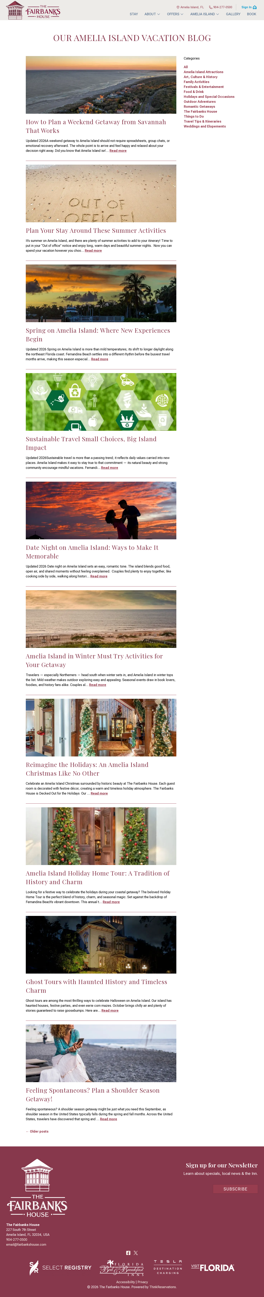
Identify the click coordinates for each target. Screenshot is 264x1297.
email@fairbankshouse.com (26, 1245)
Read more (118, 151)
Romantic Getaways (199, 107)
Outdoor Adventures (200, 102)
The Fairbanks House (200, 112)
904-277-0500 (220, 7)
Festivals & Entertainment (204, 87)
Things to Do (194, 116)
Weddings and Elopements (205, 126)
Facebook (128, 1253)
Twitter (136, 1253)
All (186, 67)
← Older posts (37, 1131)
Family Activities (196, 82)
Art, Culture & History (200, 77)
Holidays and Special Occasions (209, 97)
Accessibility (125, 1282)
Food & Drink (194, 92)
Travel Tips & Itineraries (202, 121)
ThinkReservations (162, 1287)
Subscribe (236, 1189)
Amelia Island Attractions (203, 72)
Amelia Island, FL (190, 7)
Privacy (143, 1282)
